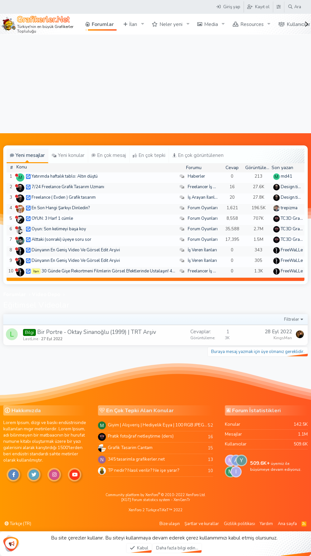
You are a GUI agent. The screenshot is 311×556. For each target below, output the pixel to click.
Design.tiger (292, 187)
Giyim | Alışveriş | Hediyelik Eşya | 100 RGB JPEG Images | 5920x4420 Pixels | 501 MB (158, 425)
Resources (252, 24)
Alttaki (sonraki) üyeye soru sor (61, 239)
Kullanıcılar (298, 24)
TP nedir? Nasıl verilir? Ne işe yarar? (143, 470)
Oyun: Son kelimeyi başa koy (59, 229)
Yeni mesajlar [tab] (27, 155)
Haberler (196, 176)
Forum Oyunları (203, 208)
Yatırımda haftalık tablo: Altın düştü (65, 176)
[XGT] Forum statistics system (155, 499)
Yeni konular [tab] (68, 155)
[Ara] (294, 7)
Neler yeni (170, 24)
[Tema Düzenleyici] (278, 7)
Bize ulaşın (169, 524)
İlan (133, 24)
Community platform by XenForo (156, 495)
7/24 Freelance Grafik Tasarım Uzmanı (68, 187)
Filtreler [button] (291, 319)
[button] (142, 24)
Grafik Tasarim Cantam (130, 447)
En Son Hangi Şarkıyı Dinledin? (61, 208)
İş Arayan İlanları (204, 197)
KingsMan (283, 338)
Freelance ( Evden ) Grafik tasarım (64, 197)
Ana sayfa (287, 524)
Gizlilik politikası (239, 524)
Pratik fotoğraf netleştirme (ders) (141, 436)
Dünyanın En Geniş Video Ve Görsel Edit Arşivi (76, 250)
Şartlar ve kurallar (201, 524)
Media (211, 24)
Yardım (266, 524)
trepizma (289, 208)
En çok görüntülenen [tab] (198, 155)
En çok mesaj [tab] (108, 155)
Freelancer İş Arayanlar (210, 187)
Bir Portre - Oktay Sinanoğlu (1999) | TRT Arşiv (96, 332)
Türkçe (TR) (18, 524)
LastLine (30, 338)
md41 (286, 176)
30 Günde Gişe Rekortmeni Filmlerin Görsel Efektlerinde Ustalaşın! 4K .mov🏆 (116, 271)
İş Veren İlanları (202, 250)
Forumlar (103, 24)
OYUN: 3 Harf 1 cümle (52, 218)
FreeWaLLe (292, 250)
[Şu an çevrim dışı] (16, 175)
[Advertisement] (155, 84)
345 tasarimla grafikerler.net (136, 459)
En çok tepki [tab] (149, 155)
